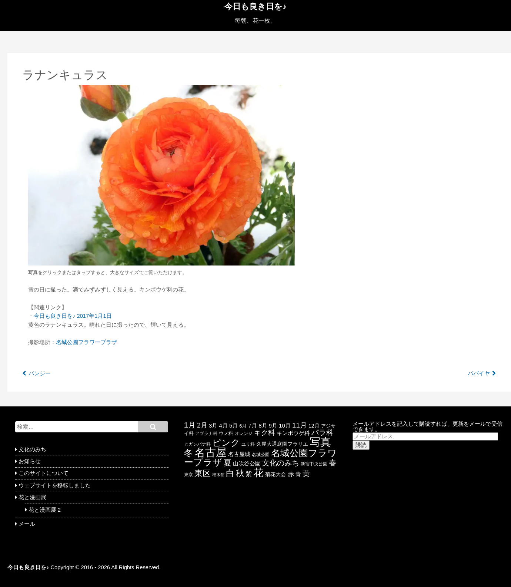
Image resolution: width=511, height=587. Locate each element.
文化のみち (32, 449)
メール (27, 524)
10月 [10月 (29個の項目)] (285, 425)
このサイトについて (44, 473)
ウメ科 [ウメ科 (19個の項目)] (226, 433)
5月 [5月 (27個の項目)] (233, 426)
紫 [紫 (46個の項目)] (249, 474)
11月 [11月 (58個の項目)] (299, 425)
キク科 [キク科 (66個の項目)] (264, 432)
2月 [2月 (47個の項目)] (202, 425)
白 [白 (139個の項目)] (230, 473)
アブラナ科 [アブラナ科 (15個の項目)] (206, 433)
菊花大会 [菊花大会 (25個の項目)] (275, 474)
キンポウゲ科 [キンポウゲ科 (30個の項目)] (293, 433)
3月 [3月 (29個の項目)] (213, 425)
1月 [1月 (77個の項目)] (190, 425)
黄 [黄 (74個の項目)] (306, 473)
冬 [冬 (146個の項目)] (188, 453)
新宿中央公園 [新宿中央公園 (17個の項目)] (314, 463)
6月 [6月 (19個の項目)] (243, 426)
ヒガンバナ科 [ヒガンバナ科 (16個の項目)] (197, 444)
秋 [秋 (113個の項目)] (240, 473)
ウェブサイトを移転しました (55, 485)
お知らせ (30, 461)
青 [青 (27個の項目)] (298, 474)
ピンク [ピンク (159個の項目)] (226, 443)
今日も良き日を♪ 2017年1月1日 (73, 316)
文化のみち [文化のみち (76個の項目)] (280, 463)
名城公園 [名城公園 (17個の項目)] (261, 454)
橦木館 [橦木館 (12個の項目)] (218, 474)
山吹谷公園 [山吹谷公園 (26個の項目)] (247, 463)
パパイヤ (479, 373)
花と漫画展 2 (45, 510)
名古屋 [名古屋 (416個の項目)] (210, 452)
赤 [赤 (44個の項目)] (291, 474)
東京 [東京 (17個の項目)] (188, 474)
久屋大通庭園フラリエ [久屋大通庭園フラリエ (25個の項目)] (282, 444)
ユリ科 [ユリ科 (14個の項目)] (248, 444)
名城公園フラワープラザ (86, 342)
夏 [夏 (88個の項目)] (227, 462)
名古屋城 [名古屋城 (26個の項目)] (239, 454)
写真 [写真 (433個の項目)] (320, 442)
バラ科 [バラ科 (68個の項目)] (322, 432)
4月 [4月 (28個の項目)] (223, 425)
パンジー (40, 373)
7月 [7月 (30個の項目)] (252, 425)
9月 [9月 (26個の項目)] (273, 426)
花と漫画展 (32, 497)
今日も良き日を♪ (255, 6)
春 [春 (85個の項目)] (333, 462)
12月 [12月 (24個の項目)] (314, 426)
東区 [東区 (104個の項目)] (202, 473)
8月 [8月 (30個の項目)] (262, 425)
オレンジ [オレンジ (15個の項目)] (244, 433)
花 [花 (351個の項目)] (258, 472)
